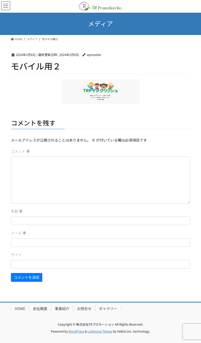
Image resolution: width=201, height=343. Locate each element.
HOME (20, 308)
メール (18, 232)
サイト (16, 254)
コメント (20, 151)
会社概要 (40, 308)
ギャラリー (108, 308)
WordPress (76, 331)
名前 (17, 211)
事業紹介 (62, 308)
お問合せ (84, 308)
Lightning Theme (100, 331)
